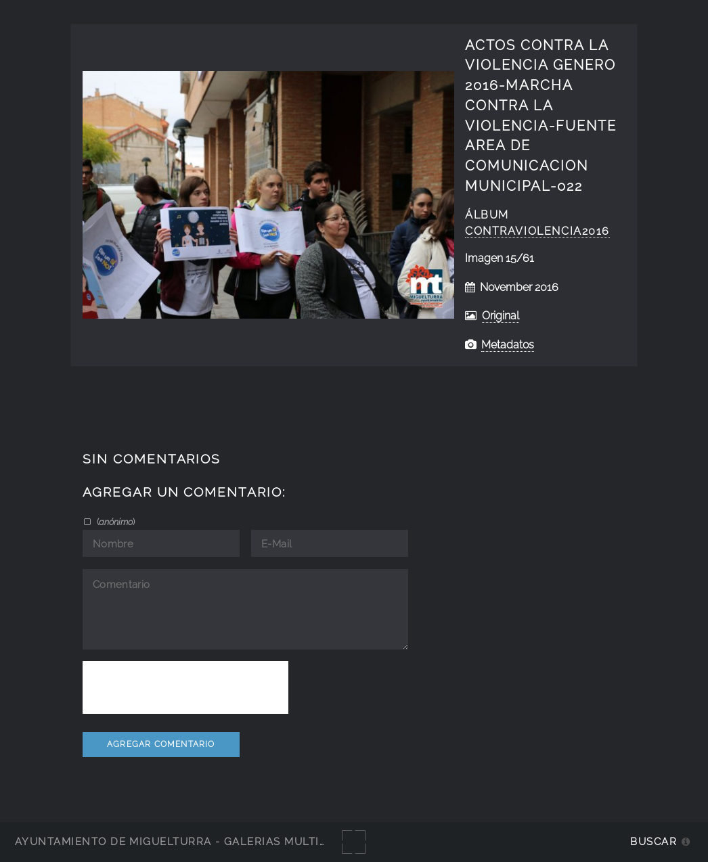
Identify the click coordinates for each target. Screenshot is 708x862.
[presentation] (185, 687)
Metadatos (507, 344)
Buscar (653, 841)
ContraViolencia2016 (537, 231)
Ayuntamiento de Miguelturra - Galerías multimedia (185, 841)
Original (500, 315)
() (115, 521)
